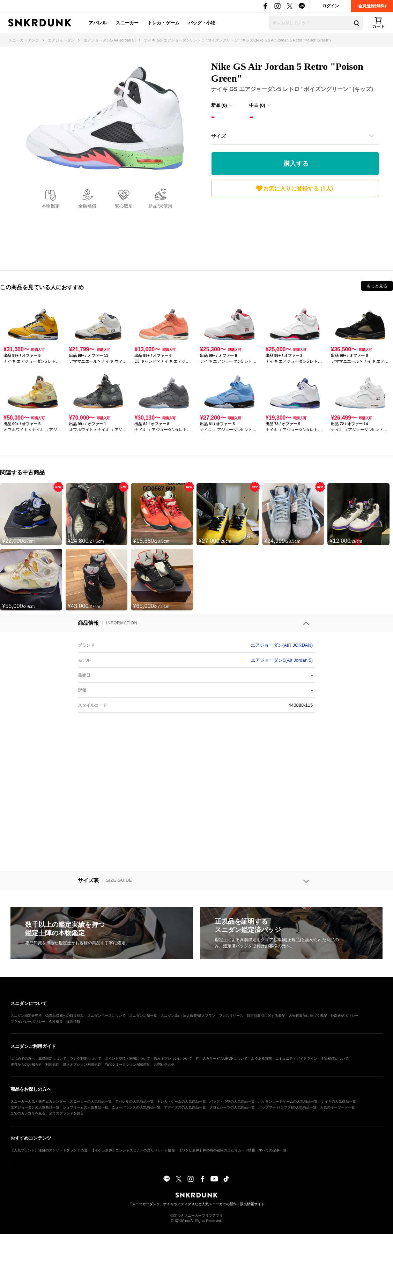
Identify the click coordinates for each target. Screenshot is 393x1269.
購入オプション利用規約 (82, 1064)
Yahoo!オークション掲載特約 (127, 1064)
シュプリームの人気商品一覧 (85, 1107)
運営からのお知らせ (26, 1064)
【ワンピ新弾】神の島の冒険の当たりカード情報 (216, 1150)
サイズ (218, 136)
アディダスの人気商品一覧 (185, 1107)
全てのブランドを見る (66, 1113)
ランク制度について (85, 1058)
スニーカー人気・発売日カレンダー (38, 1101)
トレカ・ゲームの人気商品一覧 (181, 1101)
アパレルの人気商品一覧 (134, 1101)
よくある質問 (261, 1058)
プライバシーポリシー (27, 1021)
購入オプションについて (173, 1058)
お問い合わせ (164, 1064)
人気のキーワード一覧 (337, 1107)
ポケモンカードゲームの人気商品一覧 (288, 1101)
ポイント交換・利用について (127, 1058)
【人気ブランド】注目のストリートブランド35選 (49, 1150)
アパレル (98, 22)
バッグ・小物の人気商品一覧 (232, 1101)
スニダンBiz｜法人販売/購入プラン (188, 1016)
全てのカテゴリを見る (27, 1113)
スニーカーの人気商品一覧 (91, 1101)
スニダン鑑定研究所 (26, 1016)
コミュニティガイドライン (296, 1058)
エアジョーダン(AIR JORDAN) (282, 645)
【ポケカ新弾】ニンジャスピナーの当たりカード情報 (133, 1150)
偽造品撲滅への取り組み (64, 1016)
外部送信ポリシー (344, 1016)
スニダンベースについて (106, 1016)
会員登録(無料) (372, 5)
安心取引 (124, 206)
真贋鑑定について (52, 1058)
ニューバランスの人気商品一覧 (136, 1107)
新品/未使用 (160, 206)
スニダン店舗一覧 (143, 1016)
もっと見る (376, 286)
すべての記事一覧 (273, 1150)
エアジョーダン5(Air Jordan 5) (282, 660)
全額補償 (87, 206)
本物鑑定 (51, 206)
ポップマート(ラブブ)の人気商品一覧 (287, 1107)
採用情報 (73, 1021)
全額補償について (335, 1058)
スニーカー (127, 22)
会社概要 (56, 1021)
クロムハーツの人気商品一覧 (232, 1107)
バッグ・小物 (201, 22)
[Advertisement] (295, 232)
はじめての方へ (22, 1058)
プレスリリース (231, 1016)
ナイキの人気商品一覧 (338, 1101)
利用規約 (52, 1064)
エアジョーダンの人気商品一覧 (34, 1107)
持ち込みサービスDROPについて (221, 1058)
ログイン (330, 5)
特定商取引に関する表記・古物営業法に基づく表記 (287, 1016)
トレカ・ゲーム (163, 22)
